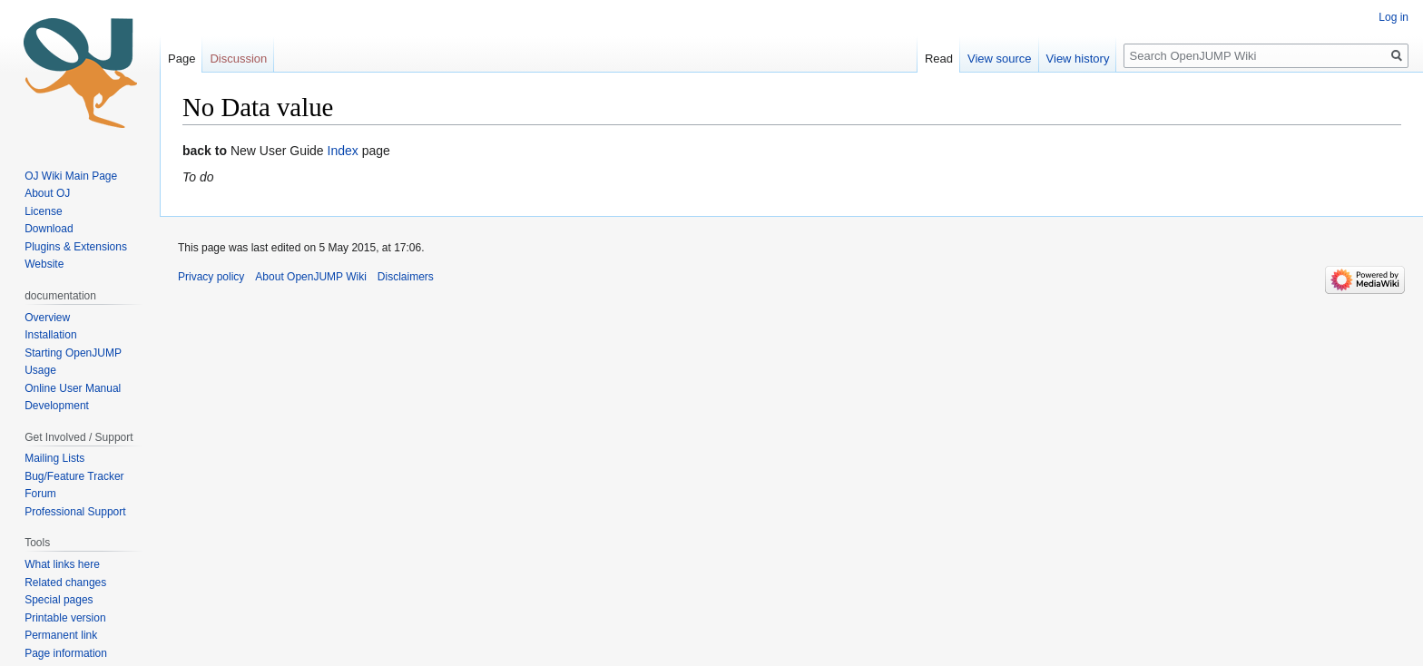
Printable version (65, 618)
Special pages (59, 599)
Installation (50, 334)
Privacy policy (211, 276)
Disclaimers (406, 276)
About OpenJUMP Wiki (311, 276)
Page (181, 58)
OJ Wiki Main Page (71, 176)
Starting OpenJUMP (73, 353)
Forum (40, 493)
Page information (66, 653)
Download (50, 228)
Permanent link (61, 635)
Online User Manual (73, 388)
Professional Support (75, 511)
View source (999, 58)
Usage (40, 370)
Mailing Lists (54, 458)
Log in (1393, 17)
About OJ (47, 193)
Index (343, 150)
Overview (47, 317)
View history (1078, 58)
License (45, 211)
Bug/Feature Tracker (74, 476)
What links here (62, 564)
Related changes (65, 582)
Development (57, 405)
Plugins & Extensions (76, 246)
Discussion (238, 58)
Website (44, 264)
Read (939, 58)
